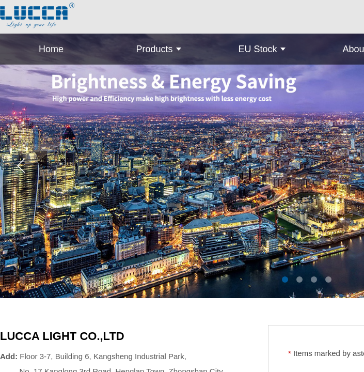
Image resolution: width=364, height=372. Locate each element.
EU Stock (257, 49)
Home (51, 49)
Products (154, 49)
